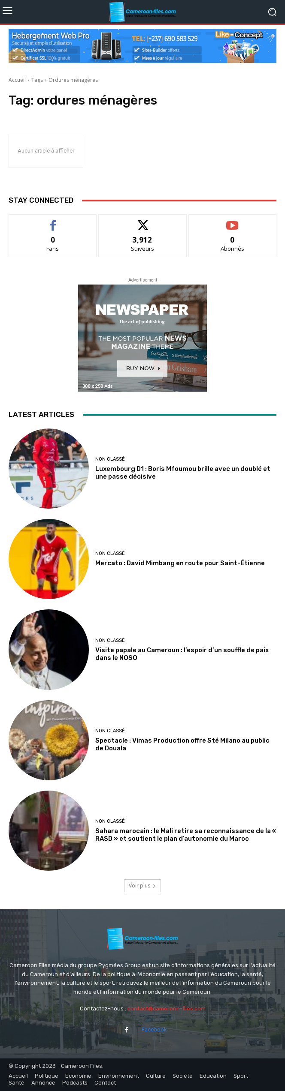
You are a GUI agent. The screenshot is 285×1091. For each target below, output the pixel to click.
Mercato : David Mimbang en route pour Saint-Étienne (180, 563)
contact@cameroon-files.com (166, 1008)
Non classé (110, 459)
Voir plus (142, 885)
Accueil (17, 80)
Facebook (154, 1029)
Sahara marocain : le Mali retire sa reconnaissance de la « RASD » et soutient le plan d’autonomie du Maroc (185, 834)
